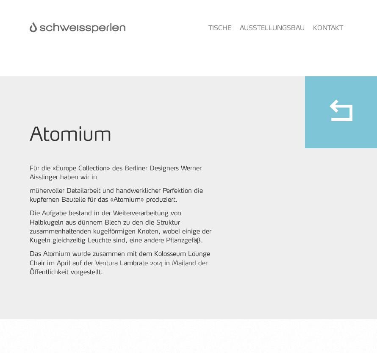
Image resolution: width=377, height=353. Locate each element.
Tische (219, 28)
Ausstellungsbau (272, 28)
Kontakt (328, 28)
